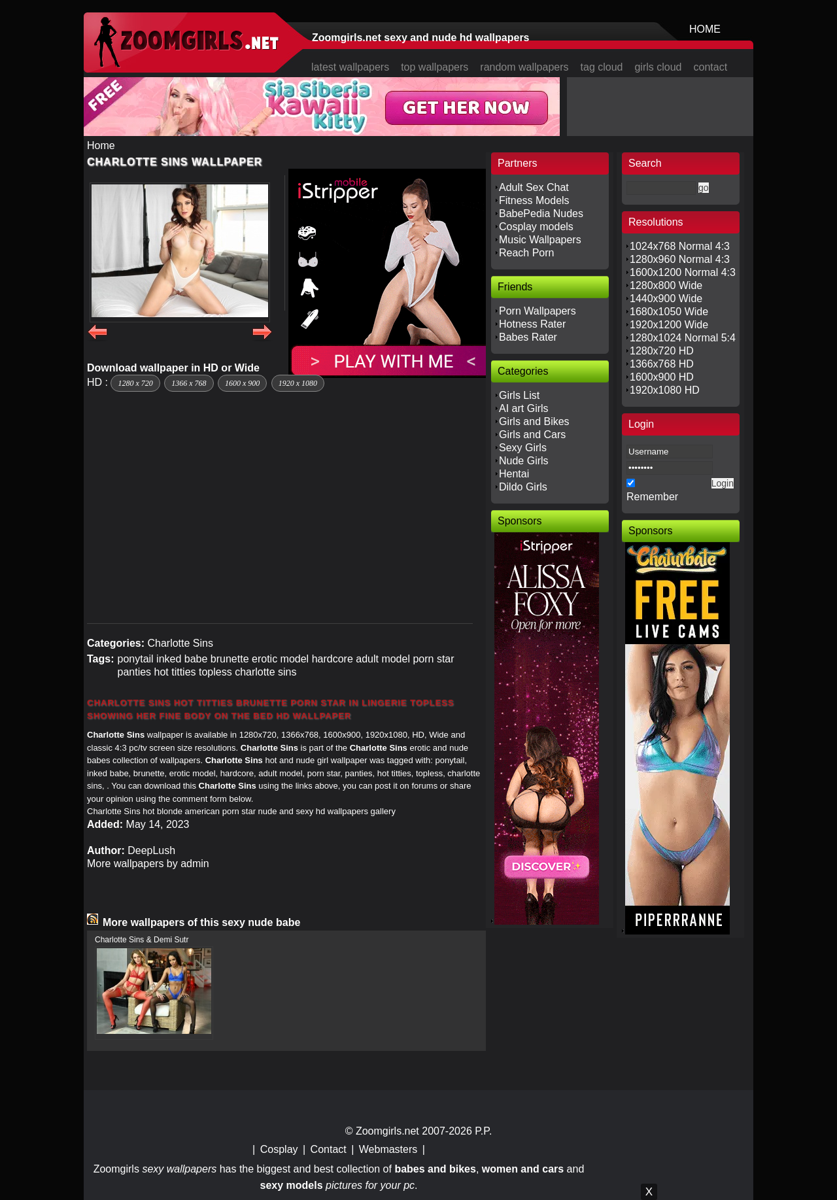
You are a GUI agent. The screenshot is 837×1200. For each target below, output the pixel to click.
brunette (230, 658)
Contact (329, 1149)
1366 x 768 (188, 383)
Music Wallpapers (540, 239)
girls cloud (657, 67)
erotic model (280, 658)
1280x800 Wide (666, 285)
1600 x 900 (242, 383)
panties (134, 671)
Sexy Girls (523, 447)
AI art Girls (524, 408)
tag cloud (602, 67)
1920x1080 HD (665, 390)
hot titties (175, 671)
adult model (383, 658)
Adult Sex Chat (534, 187)
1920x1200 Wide (669, 324)
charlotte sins (265, 671)
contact (711, 67)
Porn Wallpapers (537, 311)
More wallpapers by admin (148, 863)
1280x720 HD (662, 350)
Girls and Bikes (534, 421)
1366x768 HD (662, 363)
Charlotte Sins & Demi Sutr (141, 939)
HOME (705, 29)
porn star (433, 658)
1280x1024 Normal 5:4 (683, 337)
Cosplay (279, 1149)
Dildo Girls (523, 486)
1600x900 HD (662, 377)
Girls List (519, 395)
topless (215, 671)
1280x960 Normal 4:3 (680, 259)
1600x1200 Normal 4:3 (683, 272)
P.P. (483, 1131)
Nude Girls (524, 460)
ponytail (135, 658)
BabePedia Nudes (541, 213)
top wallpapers (434, 67)
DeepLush (151, 850)
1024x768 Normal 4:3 (680, 246)
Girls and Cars (532, 434)
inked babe (181, 658)
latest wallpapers (350, 67)
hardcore (332, 658)
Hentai (514, 473)
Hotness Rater (532, 324)
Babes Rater (528, 337)
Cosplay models (536, 226)
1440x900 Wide (666, 298)
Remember (652, 496)
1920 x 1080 (298, 383)
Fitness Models (534, 200)
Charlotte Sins (180, 643)
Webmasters (388, 1149)
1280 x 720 (135, 383)
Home (101, 145)
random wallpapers (524, 67)
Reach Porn (527, 252)
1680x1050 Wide (669, 311)
